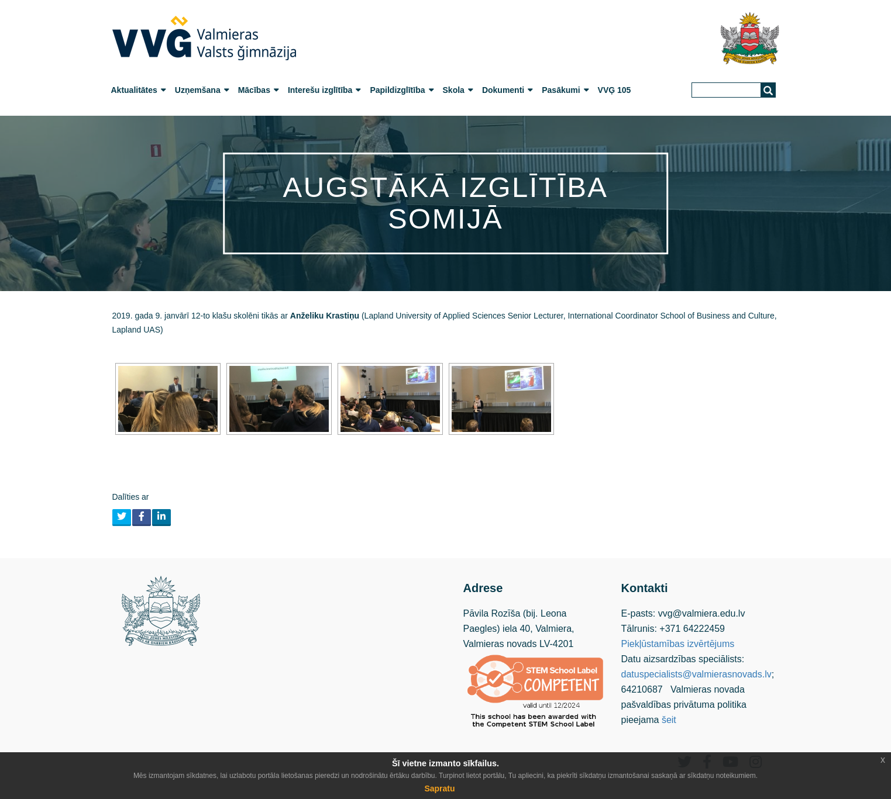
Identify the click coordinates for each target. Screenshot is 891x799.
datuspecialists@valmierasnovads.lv (696, 674)
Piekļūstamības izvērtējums (678, 644)
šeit (669, 720)
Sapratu (439, 788)
